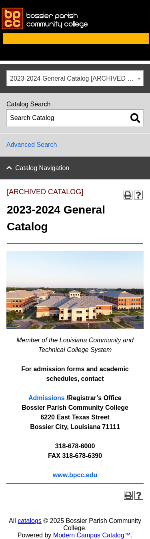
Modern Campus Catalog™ (92, 535)
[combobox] (75, 78)
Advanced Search (31, 144)
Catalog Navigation (42, 168)
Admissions (46, 398)
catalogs (30, 520)
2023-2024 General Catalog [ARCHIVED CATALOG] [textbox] (76, 78)
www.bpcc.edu (75, 475)
